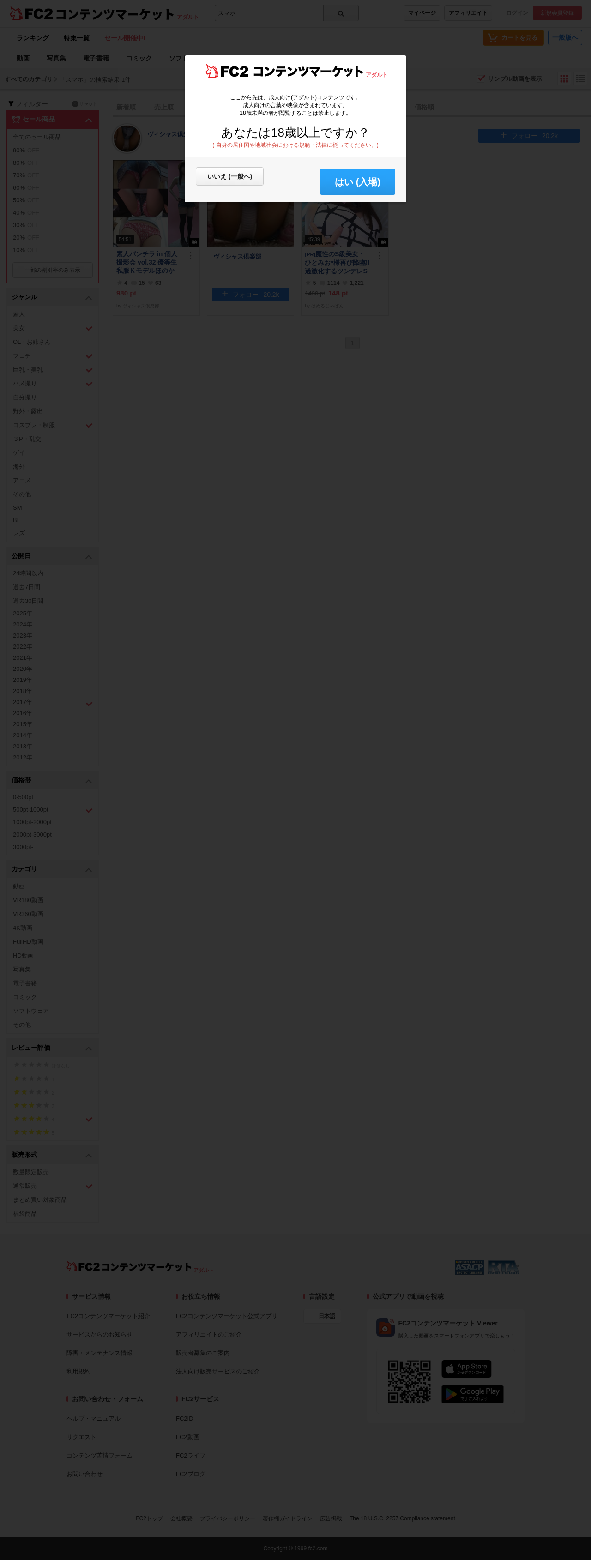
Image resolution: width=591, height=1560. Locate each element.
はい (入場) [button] (357, 182)
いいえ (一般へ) (229, 176)
